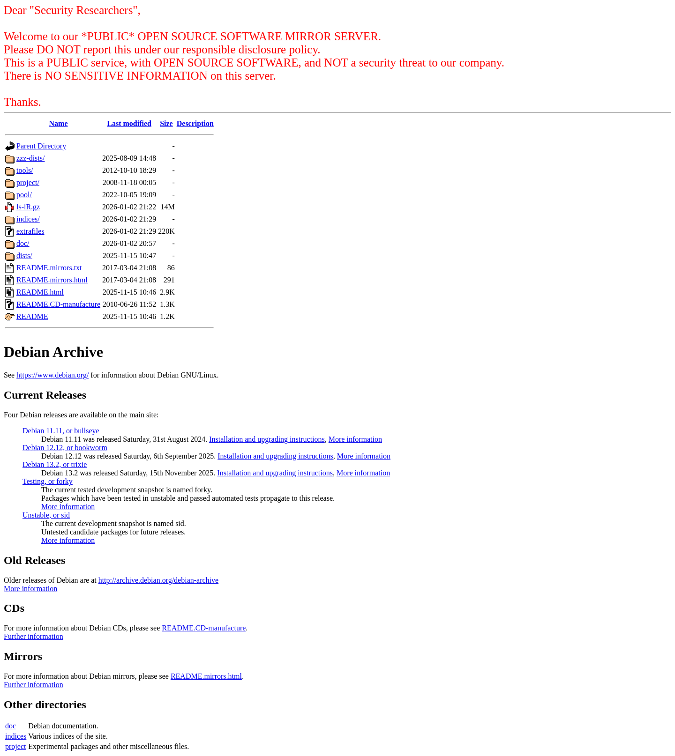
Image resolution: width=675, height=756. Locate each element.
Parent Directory (41, 146)
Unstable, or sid (46, 515)
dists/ (24, 255)
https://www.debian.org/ (52, 375)
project (15, 746)
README (32, 316)
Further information (33, 636)
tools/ (24, 170)
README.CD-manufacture (58, 304)
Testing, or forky (47, 481)
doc (10, 726)
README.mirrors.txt (49, 268)
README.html (40, 292)
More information (355, 439)
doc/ (23, 243)
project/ (27, 182)
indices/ (28, 219)
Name (58, 123)
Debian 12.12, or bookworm (64, 448)
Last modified (129, 123)
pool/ (24, 195)
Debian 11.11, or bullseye (60, 431)
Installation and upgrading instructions (267, 439)
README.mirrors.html (52, 280)
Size (166, 123)
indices (15, 736)
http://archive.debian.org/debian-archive (158, 580)
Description (195, 123)
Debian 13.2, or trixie (54, 464)
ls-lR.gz (28, 207)
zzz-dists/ (30, 158)
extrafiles (30, 231)
